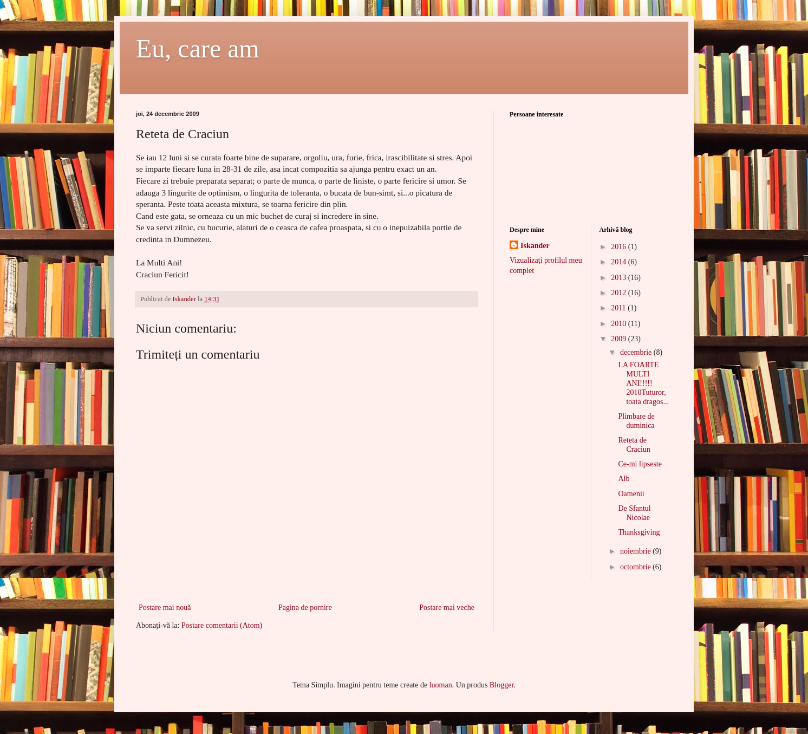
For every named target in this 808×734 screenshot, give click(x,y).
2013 (619, 278)
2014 (619, 262)
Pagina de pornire (305, 607)
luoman (440, 685)
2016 (619, 247)
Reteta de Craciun (634, 444)
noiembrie (636, 551)
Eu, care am (197, 48)
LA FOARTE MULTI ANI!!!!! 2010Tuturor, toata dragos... (643, 383)
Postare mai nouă (165, 607)
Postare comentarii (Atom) (221, 625)
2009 (619, 339)
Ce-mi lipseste (640, 464)
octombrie (636, 567)
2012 (619, 293)
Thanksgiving (639, 532)
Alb (623, 479)
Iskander (535, 246)
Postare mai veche (446, 607)
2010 (619, 324)
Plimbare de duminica (636, 421)
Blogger (501, 685)
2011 (619, 308)
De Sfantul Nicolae (634, 513)
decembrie (637, 352)
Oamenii (631, 494)
